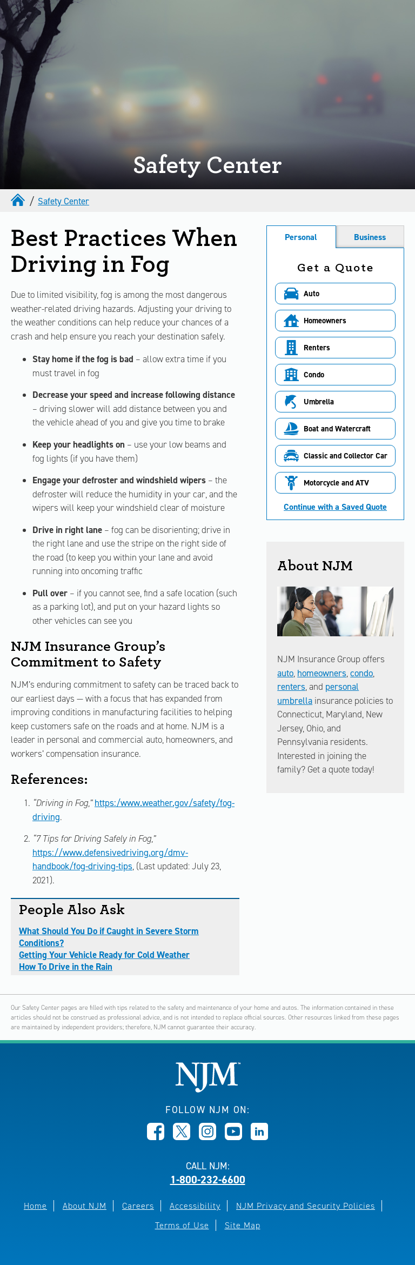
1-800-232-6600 (207, 1180)
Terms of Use (182, 1225)
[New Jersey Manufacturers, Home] (207, 1089)
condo (361, 673)
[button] (335, 293)
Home (35, 1205)
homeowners (321, 673)
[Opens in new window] (155, 1136)
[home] (19, 201)
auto (285, 673)
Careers (138, 1205)
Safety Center (63, 201)
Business (370, 237)
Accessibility (195, 1205)
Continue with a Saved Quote (335, 507)
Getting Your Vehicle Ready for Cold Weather (104, 955)
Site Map (242, 1225)
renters (291, 687)
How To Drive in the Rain (65, 967)
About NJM (84, 1205)
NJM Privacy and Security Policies (305, 1205)
